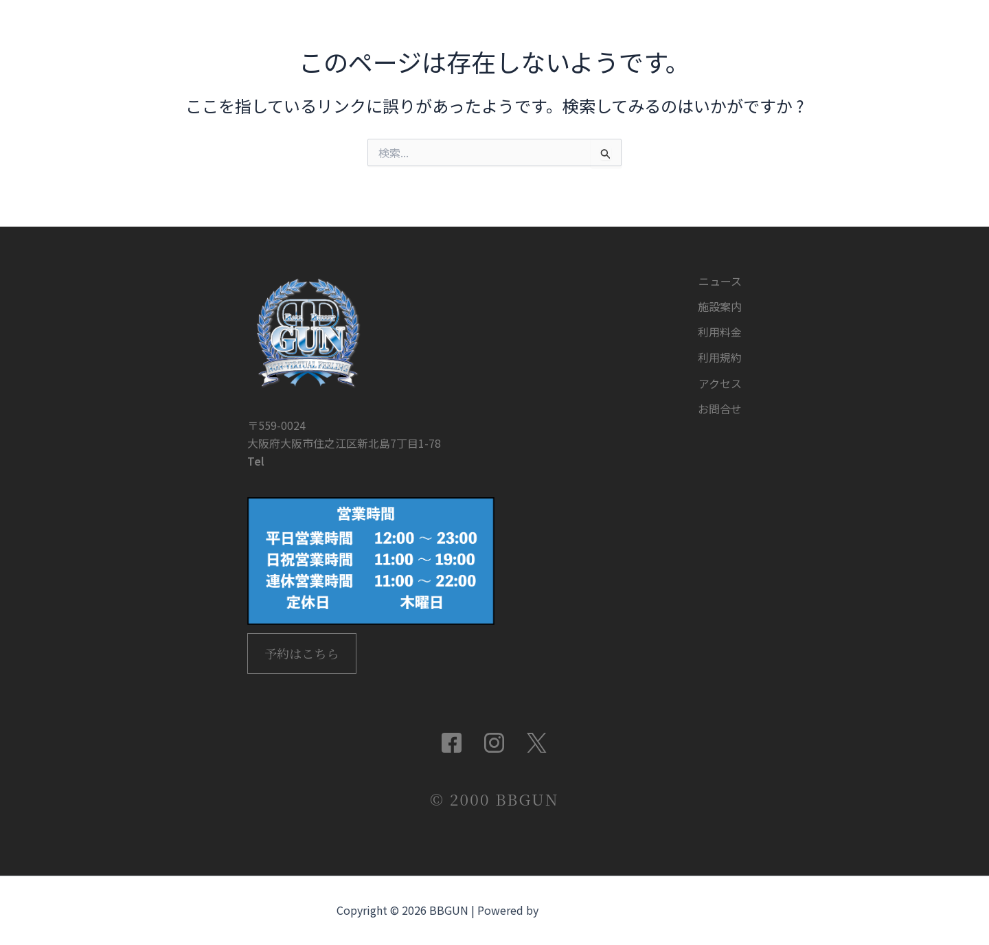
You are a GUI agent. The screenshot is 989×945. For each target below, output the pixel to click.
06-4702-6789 (304, 443)
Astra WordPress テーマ (597, 910)
